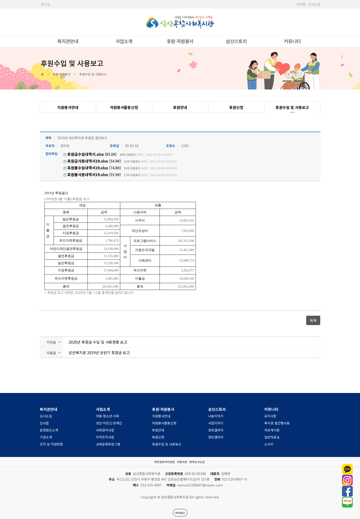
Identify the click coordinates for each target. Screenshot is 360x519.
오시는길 (314, 4)
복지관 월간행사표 (277, 423)
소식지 (268, 444)
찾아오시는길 (197, 462)
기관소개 (46, 437)
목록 (313, 320)
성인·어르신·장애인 (109, 423)
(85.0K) (90, 154)
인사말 (44, 423)
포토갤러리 (215, 430)
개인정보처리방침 (164, 462)
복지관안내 (67, 41)
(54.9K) (92, 161)
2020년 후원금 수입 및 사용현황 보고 (98, 342)
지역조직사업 (105, 437)
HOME (301, 4)
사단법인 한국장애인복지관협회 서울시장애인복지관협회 (180, 21)
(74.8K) (92, 168)
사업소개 (124, 41)
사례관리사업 (105, 430)
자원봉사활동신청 (124, 107)
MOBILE (180, 513)
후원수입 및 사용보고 (292, 107)
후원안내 (180, 107)
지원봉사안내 (67, 107)
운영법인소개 (49, 430)
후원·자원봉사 (180, 41)
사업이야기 (215, 423)
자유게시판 (272, 430)
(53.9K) (92, 174)
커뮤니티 (292, 41)
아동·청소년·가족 (107, 416)
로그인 (45, 4)
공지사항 (270, 416)
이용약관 (182, 462)
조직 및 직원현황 (51, 444)
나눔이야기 (215, 416)
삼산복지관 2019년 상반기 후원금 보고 (99, 352)
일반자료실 (272, 437)
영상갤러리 (215, 437)
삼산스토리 (236, 41)
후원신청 (236, 107)
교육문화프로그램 (108, 444)
